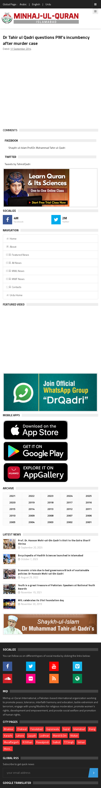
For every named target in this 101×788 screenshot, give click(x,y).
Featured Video (14, 304)
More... (8, 749)
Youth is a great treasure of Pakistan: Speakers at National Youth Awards (56, 587)
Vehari (81, 742)
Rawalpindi (42, 742)
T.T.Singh (69, 742)
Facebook (11, 140)
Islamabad (79, 729)
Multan (74, 735)
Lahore (20, 735)
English (36, 4)
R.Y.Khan (27, 742)
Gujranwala (52, 729)
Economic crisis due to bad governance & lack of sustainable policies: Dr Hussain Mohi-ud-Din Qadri (53, 572)
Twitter (10, 157)
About (11, 247)
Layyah (32, 735)
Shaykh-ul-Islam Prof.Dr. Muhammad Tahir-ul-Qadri (36, 148)
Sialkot (56, 742)
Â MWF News (15, 279)
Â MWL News (15, 271)
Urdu (48, 4)
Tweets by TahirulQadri (17, 164)
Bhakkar (8, 729)
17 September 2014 (20, 49)
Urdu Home (14, 295)
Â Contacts (13, 287)
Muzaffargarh (11, 742)
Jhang (92, 729)
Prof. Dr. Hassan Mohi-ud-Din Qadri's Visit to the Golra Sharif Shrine (54, 542)
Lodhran (44, 735)
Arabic (23, 4)
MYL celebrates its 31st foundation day (41, 600)
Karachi (8, 735)
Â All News (14, 263)
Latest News (12, 534)
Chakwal (22, 729)
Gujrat (66, 729)
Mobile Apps (11, 415)
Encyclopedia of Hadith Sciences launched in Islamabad (50, 555)
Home (11, 239)
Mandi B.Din (60, 735)
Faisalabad (37, 729)
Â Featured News (17, 255)
